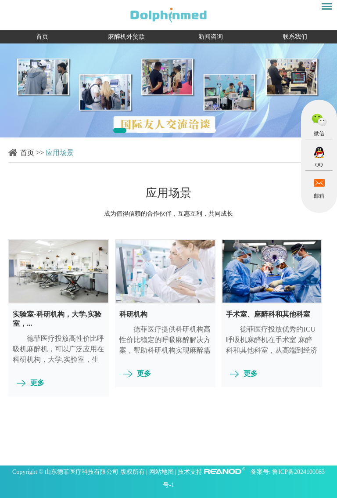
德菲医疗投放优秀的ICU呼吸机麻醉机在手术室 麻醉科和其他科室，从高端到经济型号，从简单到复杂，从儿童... (271, 350)
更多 (37, 382)
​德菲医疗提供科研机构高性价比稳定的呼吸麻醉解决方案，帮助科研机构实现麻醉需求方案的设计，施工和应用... (165, 344)
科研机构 (133, 314)
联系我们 (295, 36)
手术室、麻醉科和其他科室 (268, 314)
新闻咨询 (210, 36)
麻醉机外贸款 (126, 36)
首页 (42, 36)
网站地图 (162, 472)
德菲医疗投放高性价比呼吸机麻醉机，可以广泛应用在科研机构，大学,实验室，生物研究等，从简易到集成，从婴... (58, 359)
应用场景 (60, 152)
